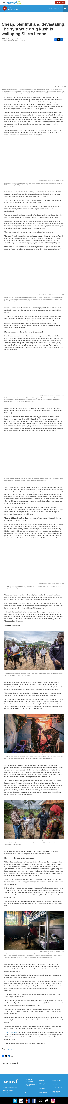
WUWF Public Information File (29, 1080)
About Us (27, 1092)
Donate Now (42, 1080)
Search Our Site (56, 1080)
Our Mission (55, 1084)
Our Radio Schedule (57, 1088)
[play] (4, 8)
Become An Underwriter (42, 1084)
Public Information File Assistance (31, 1085)
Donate (61, 2)
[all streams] (65, 8)
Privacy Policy (42, 1088)
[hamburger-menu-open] (4, 2)
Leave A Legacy (43, 1092)
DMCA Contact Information (56, 1092)
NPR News (11, 1049)
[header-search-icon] (52, 2)
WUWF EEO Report (30, 1089)
